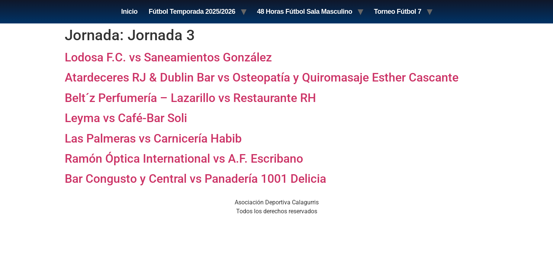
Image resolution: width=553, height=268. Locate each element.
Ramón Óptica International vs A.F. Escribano (184, 158)
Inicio (129, 11)
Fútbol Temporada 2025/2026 (192, 11)
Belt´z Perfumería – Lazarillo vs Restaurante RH (190, 98)
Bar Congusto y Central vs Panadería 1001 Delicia (195, 179)
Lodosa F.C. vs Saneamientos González (168, 57)
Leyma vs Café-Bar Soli (126, 118)
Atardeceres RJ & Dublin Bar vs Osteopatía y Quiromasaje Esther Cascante (262, 77)
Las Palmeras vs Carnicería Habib (153, 138)
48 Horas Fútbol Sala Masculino (304, 11)
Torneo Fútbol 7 (397, 11)
